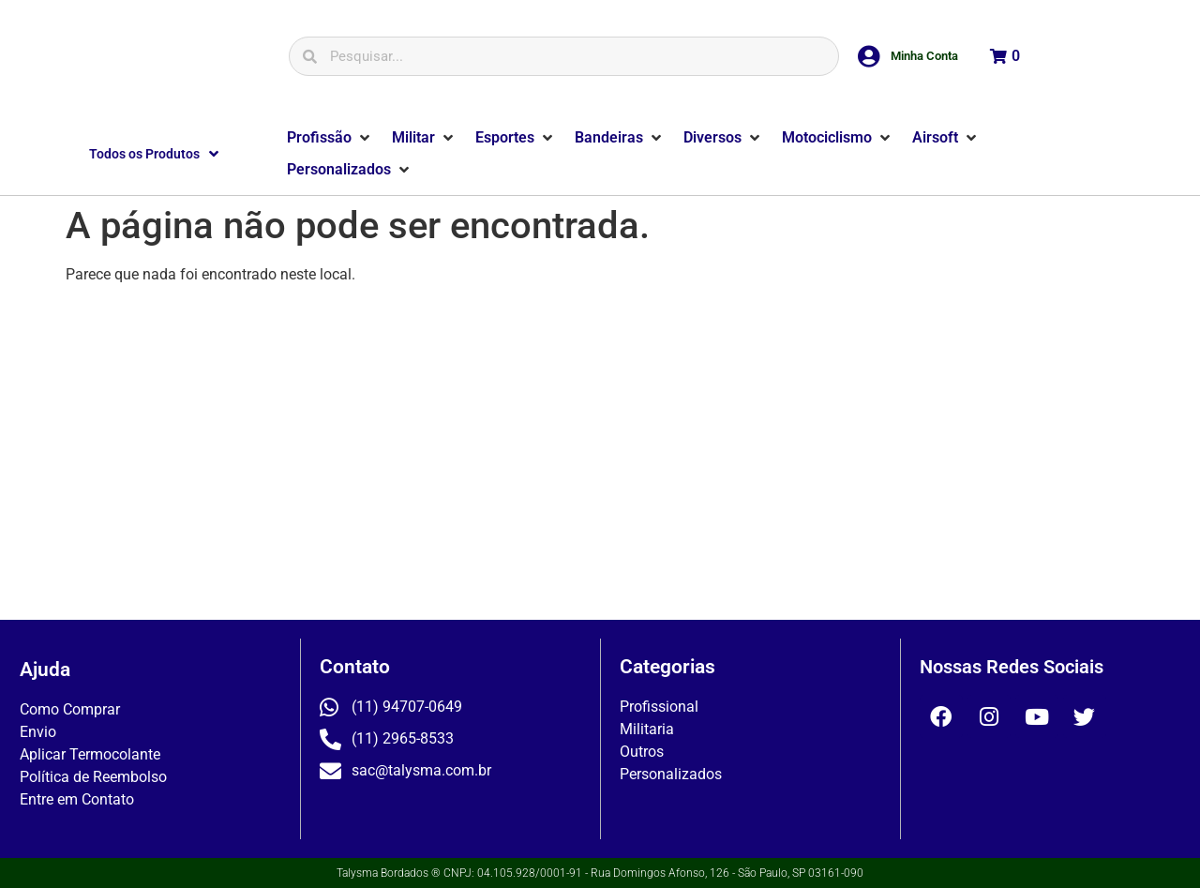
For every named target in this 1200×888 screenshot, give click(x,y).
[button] (330, 138)
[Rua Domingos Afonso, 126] (600, 459)
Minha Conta (924, 56)
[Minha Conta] (869, 56)
